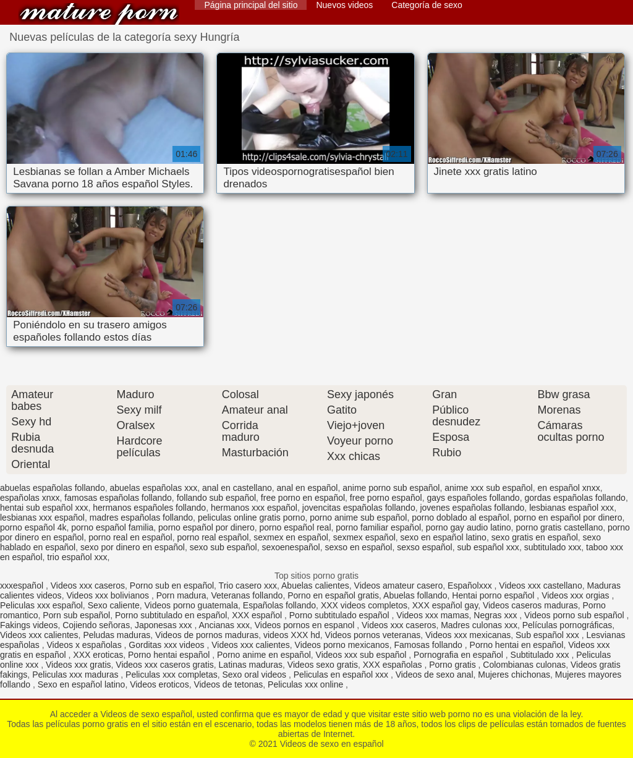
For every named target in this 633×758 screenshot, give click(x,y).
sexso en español (358, 547)
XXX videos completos (364, 605)
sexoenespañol (290, 547)
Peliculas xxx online (307, 684)
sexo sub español (223, 547)
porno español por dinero (206, 527)
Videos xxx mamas (432, 615)
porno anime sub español (358, 517)
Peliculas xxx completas (171, 674)
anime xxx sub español (488, 488)
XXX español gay (445, 605)
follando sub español (216, 498)
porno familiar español (378, 527)
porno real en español (130, 537)
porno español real (295, 527)
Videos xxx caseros (88, 585)
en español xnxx (568, 488)
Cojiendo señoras (96, 625)
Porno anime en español (264, 655)
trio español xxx (77, 557)
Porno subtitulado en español (171, 615)
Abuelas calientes (315, 585)
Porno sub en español (172, 585)
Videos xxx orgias (576, 595)
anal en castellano (237, 488)
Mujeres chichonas (514, 674)
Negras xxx (496, 615)
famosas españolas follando (118, 498)
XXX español (258, 615)
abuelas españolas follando (52, 488)
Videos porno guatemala (191, 605)
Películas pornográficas (567, 625)
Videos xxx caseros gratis (164, 665)
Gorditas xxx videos (167, 645)
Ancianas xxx (223, 625)
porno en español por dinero (568, 517)
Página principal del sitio (250, 5)
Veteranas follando (247, 595)
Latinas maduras (251, 665)
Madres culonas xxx (479, 625)
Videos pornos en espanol (306, 625)
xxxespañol (23, 585)
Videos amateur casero (398, 585)
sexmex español (364, 537)
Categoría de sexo (426, 5)
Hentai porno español (494, 595)
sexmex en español (290, 537)
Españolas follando (279, 605)
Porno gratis (453, 665)
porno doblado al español (460, 517)
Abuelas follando (415, 595)
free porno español (386, 498)
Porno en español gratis (333, 595)
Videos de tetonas (228, 684)
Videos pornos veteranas (373, 635)
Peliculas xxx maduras (76, 674)
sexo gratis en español (534, 537)
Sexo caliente (114, 605)
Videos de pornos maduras (206, 635)
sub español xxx (488, 547)
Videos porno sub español (575, 615)
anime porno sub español (391, 488)
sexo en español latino (443, 537)
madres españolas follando (141, 517)
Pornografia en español (460, 655)
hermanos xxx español (254, 508)
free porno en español (303, 498)
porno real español (213, 537)
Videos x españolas (85, 645)
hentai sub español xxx (44, 508)
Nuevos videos (344, 5)
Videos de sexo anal (435, 674)
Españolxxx (471, 585)
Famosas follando (429, 645)
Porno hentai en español (517, 645)
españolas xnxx (30, 498)
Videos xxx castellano (540, 585)
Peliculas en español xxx (342, 674)
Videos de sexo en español (98, 14)
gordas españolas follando (574, 498)
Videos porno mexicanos (342, 645)
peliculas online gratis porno (251, 517)
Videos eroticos (159, 684)
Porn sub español (76, 615)
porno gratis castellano (559, 527)
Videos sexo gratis (322, 665)
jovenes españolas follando (472, 508)
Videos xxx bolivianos (108, 595)
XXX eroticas (98, 655)
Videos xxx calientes (39, 635)
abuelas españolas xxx (153, 488)
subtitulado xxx (553, 547)
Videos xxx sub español (362, 655)
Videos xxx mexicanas (468, 635)
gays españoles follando (473, 498)
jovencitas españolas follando (358, 508)
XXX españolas (394, 665)
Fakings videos (28, 625)
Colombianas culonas (524, 665)
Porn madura (181, 595)
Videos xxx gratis (78, 665)
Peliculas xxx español (41, 605)
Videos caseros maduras (530, 605)
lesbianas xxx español (42, 517)
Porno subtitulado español (340, 615)
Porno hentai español (170, 655)
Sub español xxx (549, 635)
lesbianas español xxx (571, 508)
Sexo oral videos (256, 674)
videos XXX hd (291, 635)
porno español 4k (33, 527)
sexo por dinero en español (132, 547)
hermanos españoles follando (149, 508)
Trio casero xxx (248, 585)
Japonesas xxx (165, 625)
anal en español (307, 488)
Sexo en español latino (81, 684)
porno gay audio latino (468, 527)
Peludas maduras (116, 635)
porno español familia (112, 527)
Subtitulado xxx (541, 655)
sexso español (424, 547)
